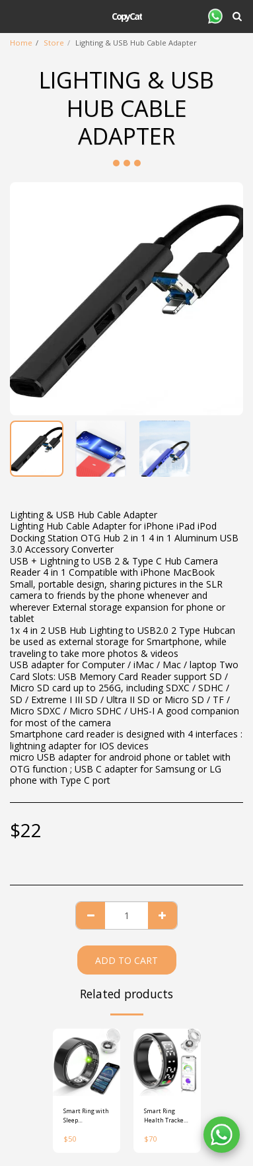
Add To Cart (126, 960)
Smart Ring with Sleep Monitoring (86, 1115)
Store (54, 43)
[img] (86, 1062)
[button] (14, 15)
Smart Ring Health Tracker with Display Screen (165, 1115)
